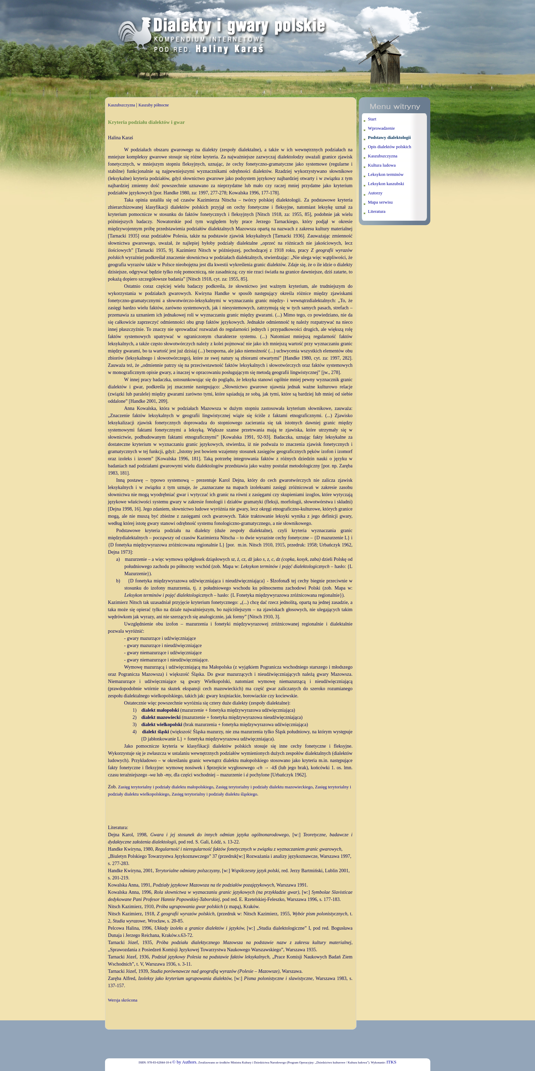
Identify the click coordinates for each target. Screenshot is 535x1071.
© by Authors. (184, 1061)
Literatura (377, 211)
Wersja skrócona (123, 1000)
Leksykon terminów (386, 174)
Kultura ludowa (382, 165)
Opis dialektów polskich (389, 146)
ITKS (391, 1061)
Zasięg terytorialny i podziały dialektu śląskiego (214, 794)
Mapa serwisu (380, 202)
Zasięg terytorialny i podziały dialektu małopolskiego (165, 786)
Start (372, 118)
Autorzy (375, 192)
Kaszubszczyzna (121, 105)
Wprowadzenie (381, 128)
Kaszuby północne (154, 105)
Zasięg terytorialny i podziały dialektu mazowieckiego (264, 786)
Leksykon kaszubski (386, 183)
